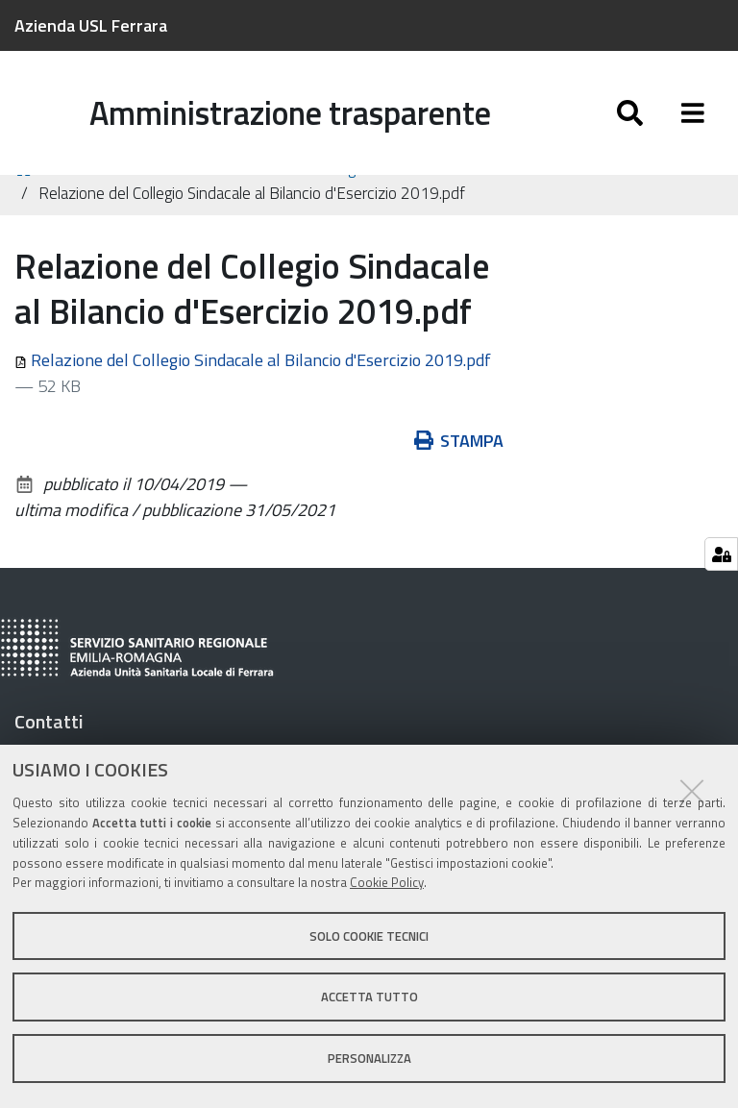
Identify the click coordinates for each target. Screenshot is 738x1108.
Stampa (459, 467)
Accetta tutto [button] (369, 996)
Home (26, 195)
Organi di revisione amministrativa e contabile (483, 194)
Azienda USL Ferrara (90, 25)
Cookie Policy (387, 882)
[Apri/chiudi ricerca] (630, 112)
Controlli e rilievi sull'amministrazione (177, 194)
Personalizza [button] (369, 1058)
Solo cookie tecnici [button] (369, 936)
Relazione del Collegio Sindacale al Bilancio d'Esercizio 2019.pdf (252, 386)
